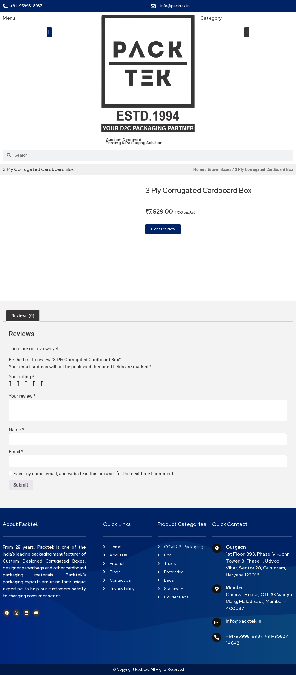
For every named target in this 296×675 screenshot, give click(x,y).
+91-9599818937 (244, 636)
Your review (22, 396)
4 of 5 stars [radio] (36, 383)
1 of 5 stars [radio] (12, 383)
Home (198, 169)
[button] (49, 32)
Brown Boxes (220, 169)
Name (16, 430)
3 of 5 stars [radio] (28, 383)
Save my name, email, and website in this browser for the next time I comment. (94, 473)
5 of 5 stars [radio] (44, 383)
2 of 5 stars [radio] (20, 383)
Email (16, 452)
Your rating (21, 377)
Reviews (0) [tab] (23, 315)
